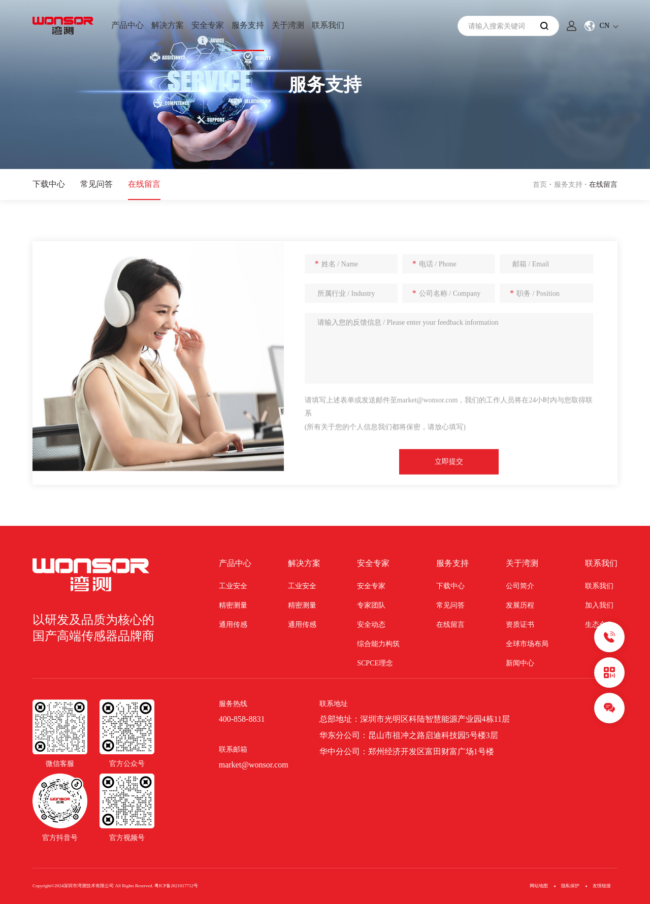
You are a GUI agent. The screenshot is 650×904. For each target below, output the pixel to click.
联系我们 (328, 25)
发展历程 (520, 605)
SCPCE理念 (375, 663)
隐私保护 (570, 885)
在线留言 (144, 184)
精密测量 (233, 605)
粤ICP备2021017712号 (176, 885)
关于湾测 (288, 25)
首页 (540, 184)
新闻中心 (520, 663)
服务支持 (248, 25)
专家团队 (371, 605)
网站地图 (539, 885)
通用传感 (233, 624)
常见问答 (96, 184)
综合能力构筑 (378, 644)
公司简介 (520, 586)
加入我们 (599, 605)
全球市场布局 (527, 644)
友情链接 (602, 885)
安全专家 (207, 25)
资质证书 (520, 624)
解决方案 (167, 25)
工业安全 (233, 586)
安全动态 (371, 624)
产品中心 (127, 25)
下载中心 (48, 184)
